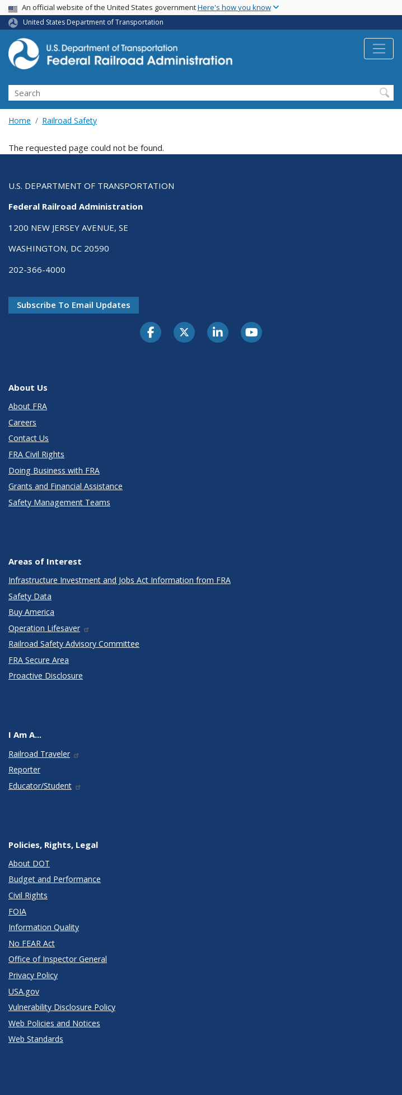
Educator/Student (45, 785)
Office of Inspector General (57, 959)
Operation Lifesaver (49, 628)
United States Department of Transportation (93, 22)
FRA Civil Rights (36, 454)
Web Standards (35, 1039)
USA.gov (23, 991)
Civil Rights (28, 895)
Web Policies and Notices (54, 1023)
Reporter (24, 769)
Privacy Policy (33, 975)
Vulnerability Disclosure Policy (61, 1007)
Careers (22, 422)
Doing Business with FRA (54, 470)
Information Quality (43, 927)
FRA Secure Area (38, 660)
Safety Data (30, 596)
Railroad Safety (69, 120)
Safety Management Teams (59, 502)
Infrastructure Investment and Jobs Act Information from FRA (119, 580)
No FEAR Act (31, 943)
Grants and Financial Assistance (65, 486)
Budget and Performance (54, 879)
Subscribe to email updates (73, 304)
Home (19, 120)
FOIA (17, 911)
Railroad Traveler (44, 753)
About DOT (29, 863)
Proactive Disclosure (45, 675)
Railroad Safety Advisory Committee (73, 643)
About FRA (27, 406)
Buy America (31, 611)
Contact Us (28, 438)
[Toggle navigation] (379, 48)
